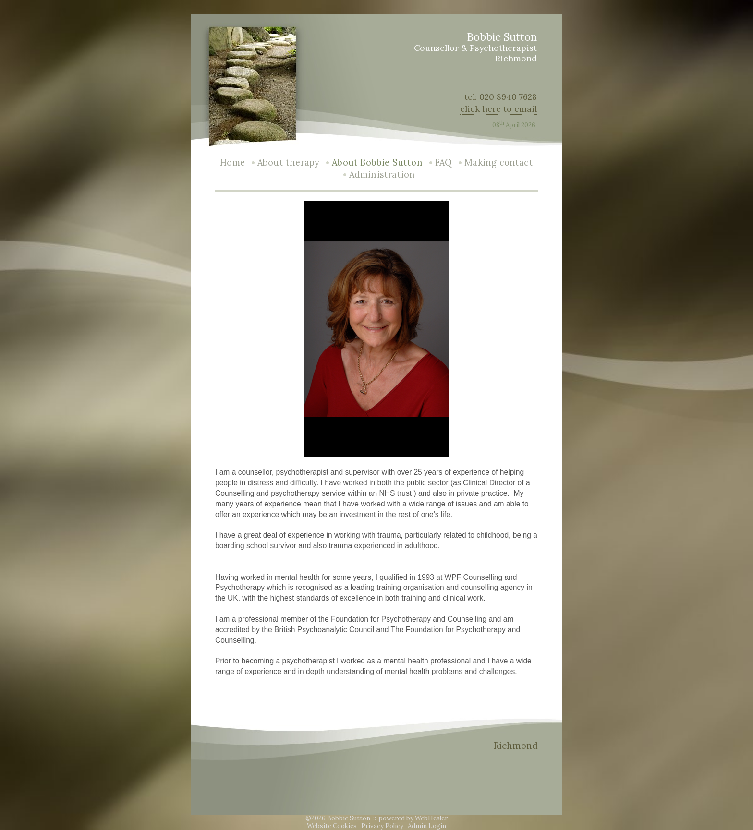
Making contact (498, 162)
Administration (382, 174)
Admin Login (427, 826)
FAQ (443, 162)
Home (232, 162)
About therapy (288, 162)
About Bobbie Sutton (377, 162)
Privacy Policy (382, 826)
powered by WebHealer (413, 818)
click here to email (498, 108)
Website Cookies (332, 826)
